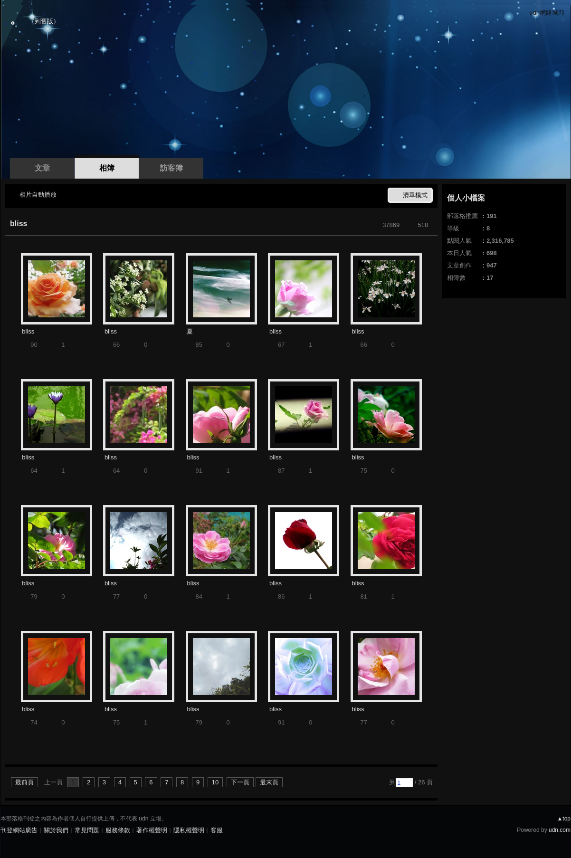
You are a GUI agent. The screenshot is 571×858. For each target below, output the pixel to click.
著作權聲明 (151, 830)
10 (215, 782)
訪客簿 (171, 168)
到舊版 (44, 21)
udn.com (560, 830)
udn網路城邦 (546, 12)
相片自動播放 (38, 194)
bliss (18, 223)
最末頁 (269, 782)
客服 (216, 830)
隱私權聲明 (188, 830)
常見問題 (87, 830)
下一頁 (240, 782)
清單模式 (415, 195)
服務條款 (117, 830)
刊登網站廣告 (19, 830)
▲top (564, 818)
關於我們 (56, 830)
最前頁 (24, 782)
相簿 (106, 168)
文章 (42, 168)
